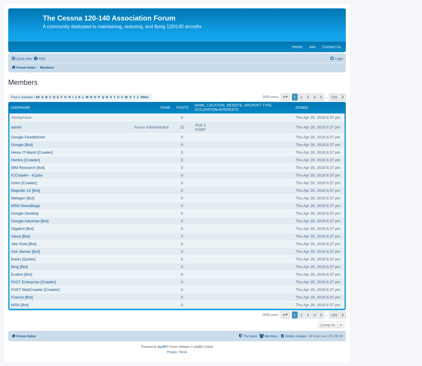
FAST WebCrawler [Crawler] (35, 289)
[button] (285, 97)
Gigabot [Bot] (22, 228)
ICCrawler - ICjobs (27, 175)
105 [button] (334, 97)
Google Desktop (25, 213)
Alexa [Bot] (20, 236)
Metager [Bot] (22, 198)
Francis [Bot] (22, 297)
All (38, 97)
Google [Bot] (22, 145)
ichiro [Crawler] (24, 183)
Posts (182, 108)
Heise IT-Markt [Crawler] (32, 152)
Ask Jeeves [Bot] (25, 251)
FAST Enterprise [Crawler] (33, 282)
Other (144, 97)
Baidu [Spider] (23, 259)
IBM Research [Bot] (28, 167)
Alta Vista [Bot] (23, 244)
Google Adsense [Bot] (30, 221)
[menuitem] (39, 58)
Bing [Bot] (19, 267)
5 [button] (321, 97)
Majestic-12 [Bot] (25, 190)
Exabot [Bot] (21, 274)
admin (16, 127)
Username (20, 108)
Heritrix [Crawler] (25, 160)
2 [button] (301, 97)
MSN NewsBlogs (25, 206)
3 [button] (308, 97)
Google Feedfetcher (28, 137)
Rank (165, 108)
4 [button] (315, 97)
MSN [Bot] (20, 305)
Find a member (22, 97)
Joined (301, 108)
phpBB (161, 346)
